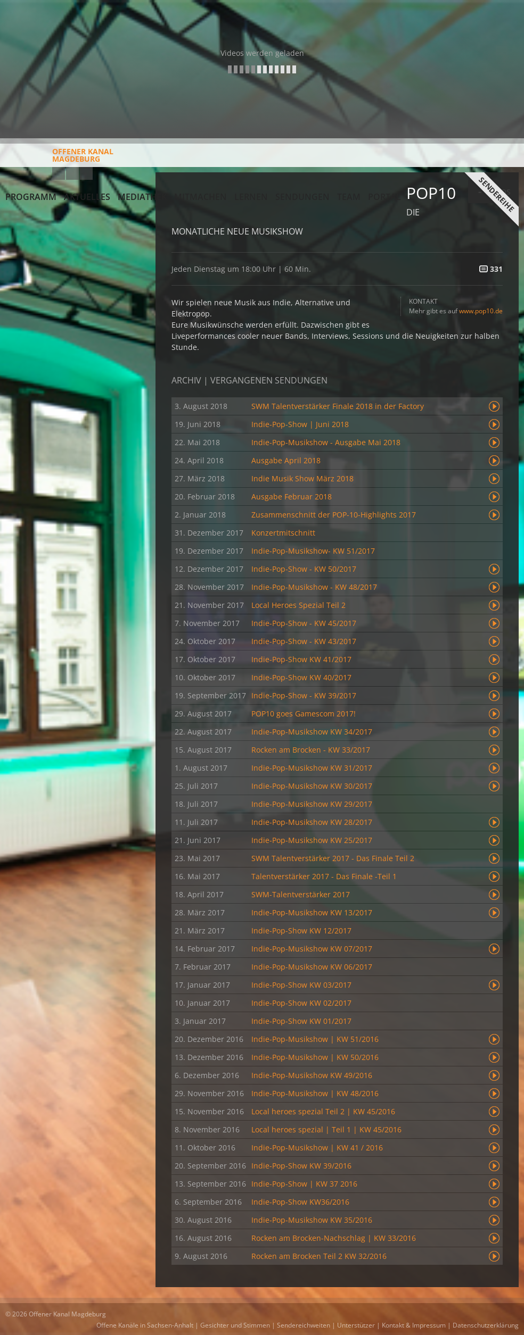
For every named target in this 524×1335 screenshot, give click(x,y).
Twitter (86, 173)
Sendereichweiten (303, 1325)
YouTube (58, 173)
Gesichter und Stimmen (235, 1325)
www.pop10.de (481, 310)
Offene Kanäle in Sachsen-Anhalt (144, 1325)
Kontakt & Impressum (414, 1325)
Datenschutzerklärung (486, 1325)
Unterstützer (356, 1325)
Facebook (72, 173)
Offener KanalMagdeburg (59, 159)
